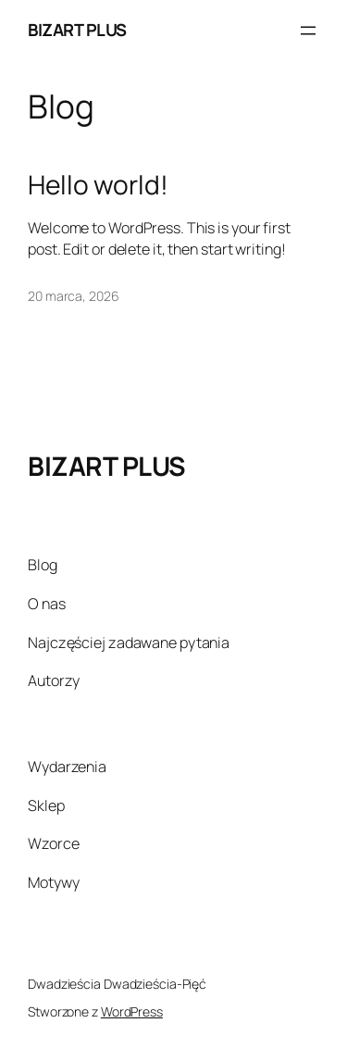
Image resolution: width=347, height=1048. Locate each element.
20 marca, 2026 (73, 296)
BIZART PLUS (77, 30)
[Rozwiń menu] (308, 30)
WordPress (132, 1011)
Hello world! (98, 185)
